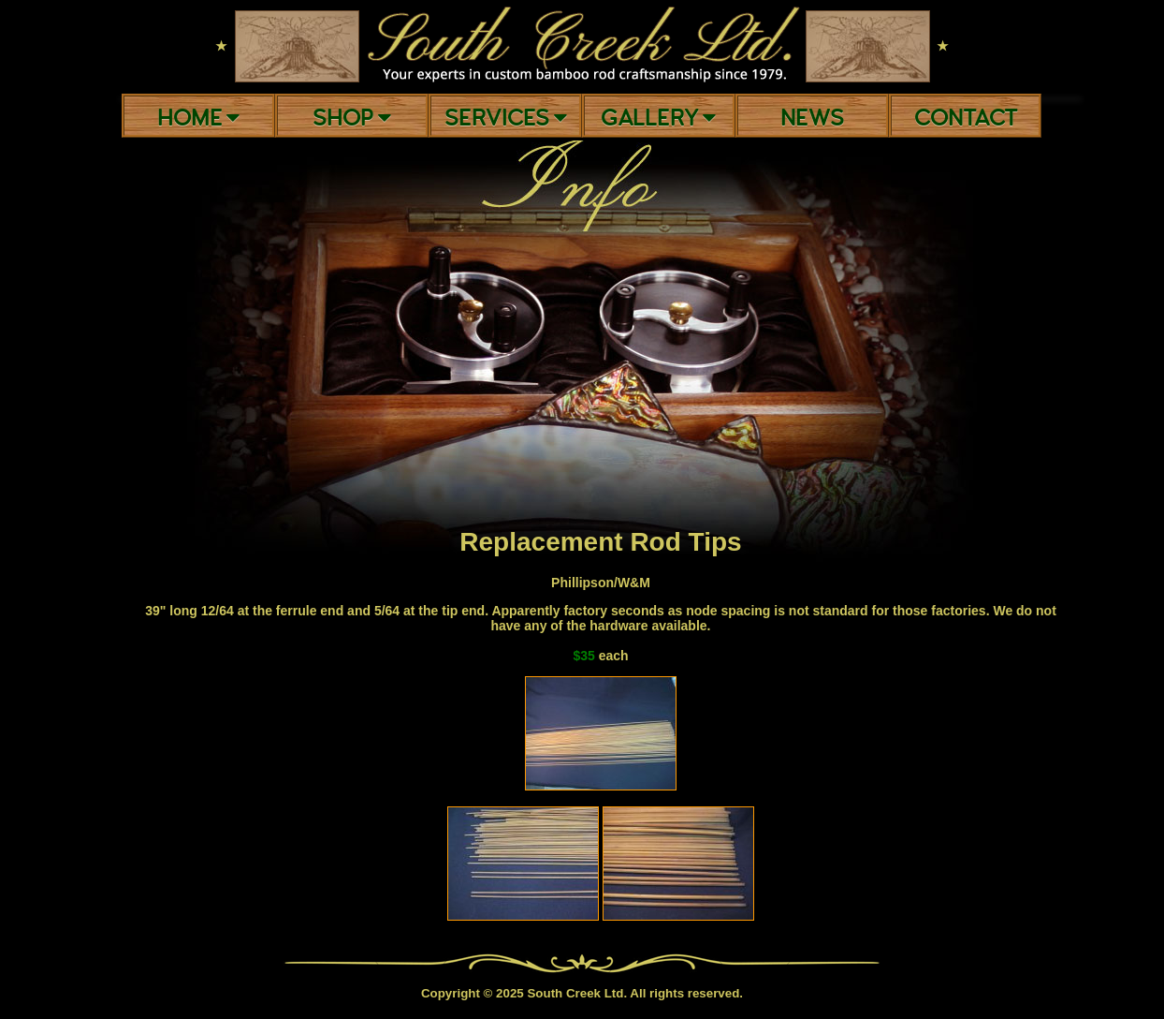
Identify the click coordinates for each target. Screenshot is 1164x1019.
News (812, 118)
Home (198, 118)
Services (505, 118)
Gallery (658, 118)
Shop (352, 118)
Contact (965, 118)
